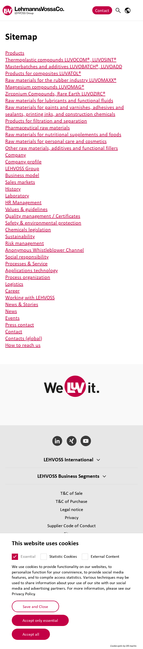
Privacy (71, 517)
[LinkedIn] (57, 441)
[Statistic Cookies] (44, 557)
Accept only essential (40, 620)
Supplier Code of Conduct (71, 525)
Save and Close (35, 606)
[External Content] (85, 557)
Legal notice (71, 509)
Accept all (30, 634)
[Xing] (71, 441)
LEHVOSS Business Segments (68, 476)
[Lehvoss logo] (33, 10)
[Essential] (15, 557)
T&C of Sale (71, 493)
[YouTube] (86, 441)
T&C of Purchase (71, 501)
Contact (102, 10)
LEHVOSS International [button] (68, 459)
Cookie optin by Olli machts (123, 646)
